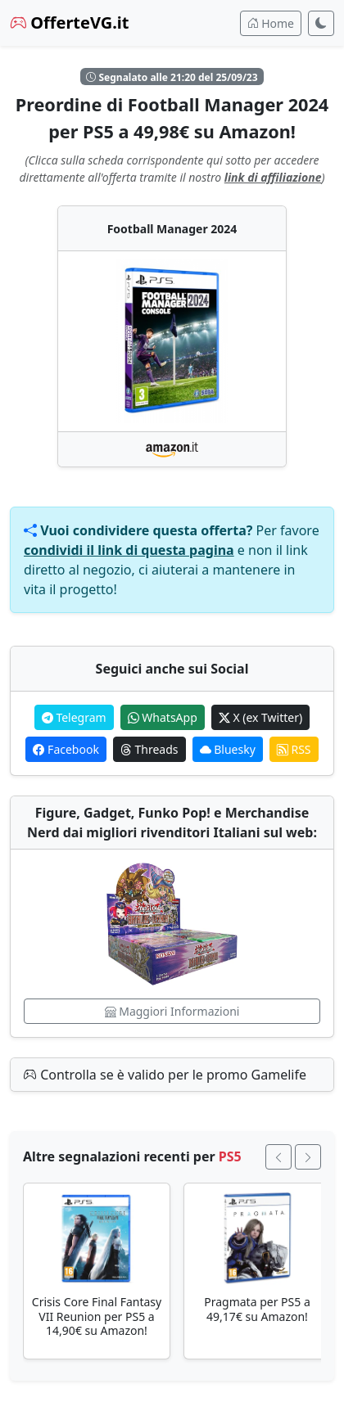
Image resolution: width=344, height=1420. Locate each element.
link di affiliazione (273, 177)
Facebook (65, 749)
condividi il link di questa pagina (129, 550)
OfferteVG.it (69, 22)
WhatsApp (162, 717)
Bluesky (228, 749)
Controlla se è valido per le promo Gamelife (165, 1075)
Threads (149, 749)
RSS (294, 749)
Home (270, 23)
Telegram (74, 717)
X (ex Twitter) (260, 717)
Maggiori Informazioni (172, 1011)
